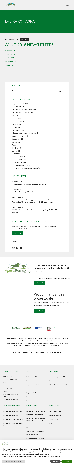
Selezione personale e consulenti (24, 133)
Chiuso (15, 127)
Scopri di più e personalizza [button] (13, 461)
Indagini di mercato (21, 165)
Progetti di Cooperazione (22, 113)
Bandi (13, 116)
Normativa (29, 397)
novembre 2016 (10, 54)
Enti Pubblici (17, 121)
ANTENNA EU (17, 107)
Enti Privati (17, 118)
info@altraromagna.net (10, 394)
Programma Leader (18, 104)
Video (14, 145)
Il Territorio (52, 381)
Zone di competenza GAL (57, 377)
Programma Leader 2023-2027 (13, 411)
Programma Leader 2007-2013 (13, 419)
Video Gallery (53, 419)
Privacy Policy (65, 278)
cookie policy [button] (61, 451)
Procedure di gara (32, 401)
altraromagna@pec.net (10, 399)
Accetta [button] (66, 461)
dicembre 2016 (10, 51)
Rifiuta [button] (55, 461)
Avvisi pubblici (16, 130)
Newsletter (25, 40)
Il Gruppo (29, 381)
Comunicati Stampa (55, 411)
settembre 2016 (10, 62)
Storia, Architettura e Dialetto (58, 385)
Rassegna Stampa (55, 415)
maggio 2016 (9, 65)
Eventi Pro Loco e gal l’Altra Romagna (25, 192)
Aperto (15, 124)
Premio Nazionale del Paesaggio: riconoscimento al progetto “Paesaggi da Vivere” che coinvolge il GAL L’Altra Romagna (34, 201)
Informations (16, 142)
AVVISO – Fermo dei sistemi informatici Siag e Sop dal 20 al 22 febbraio (34, 211)
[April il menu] (67, 5)
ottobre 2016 (10, 58)
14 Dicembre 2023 (11, 40)
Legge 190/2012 (31, 393)
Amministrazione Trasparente (35, 389)
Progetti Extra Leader (19, 136)
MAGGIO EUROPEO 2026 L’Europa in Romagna (29, 184)
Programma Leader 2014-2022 (13, 415)
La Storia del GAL (31, 377)
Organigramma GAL (32, 385)
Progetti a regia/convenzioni (23, 110)
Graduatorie (16, 139)
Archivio (14, 151)
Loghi (51, 423)
